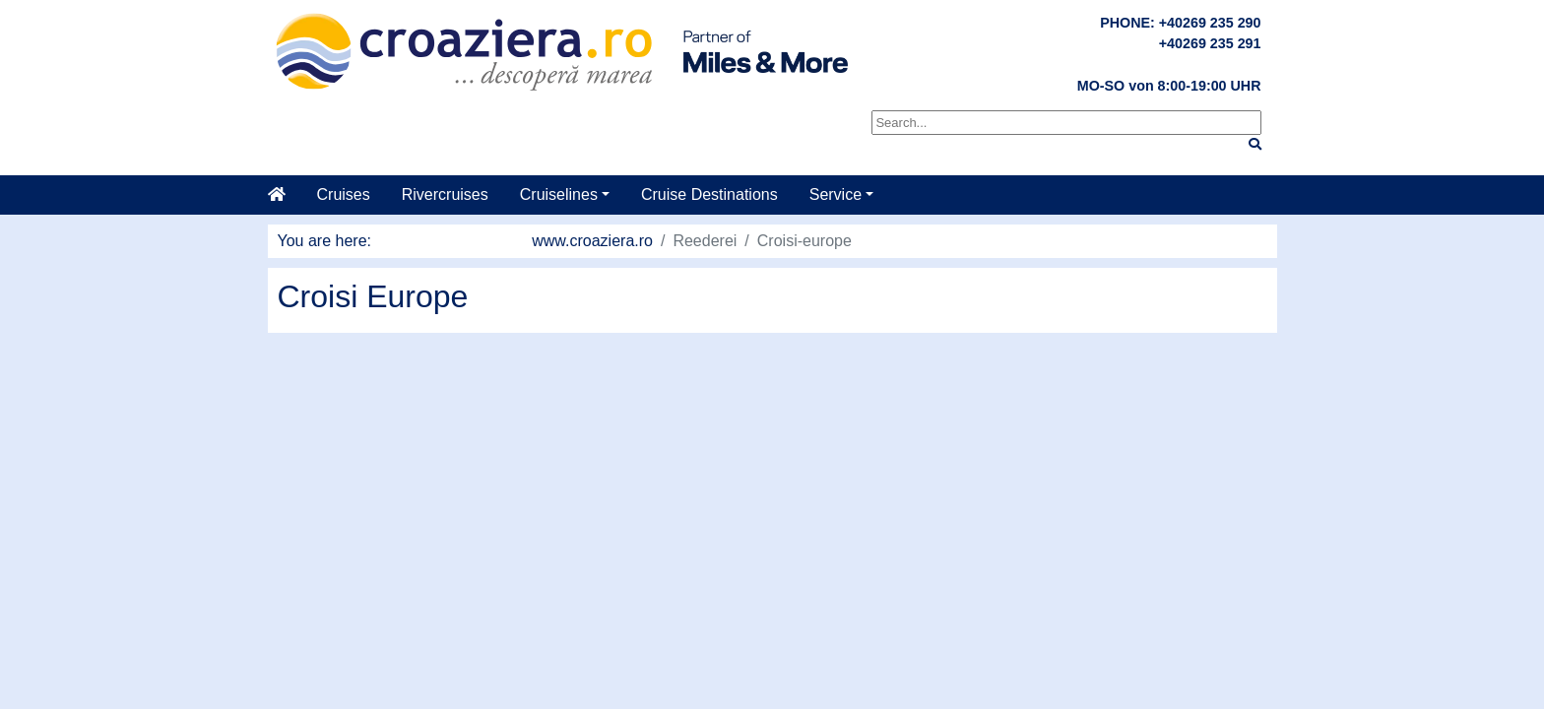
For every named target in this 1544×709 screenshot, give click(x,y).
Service (835, 194)
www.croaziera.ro (592, 240)
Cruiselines (559, 194)
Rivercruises (445, 194)
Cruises (343, 194)
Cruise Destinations (709, 194)
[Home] (284, 195)
